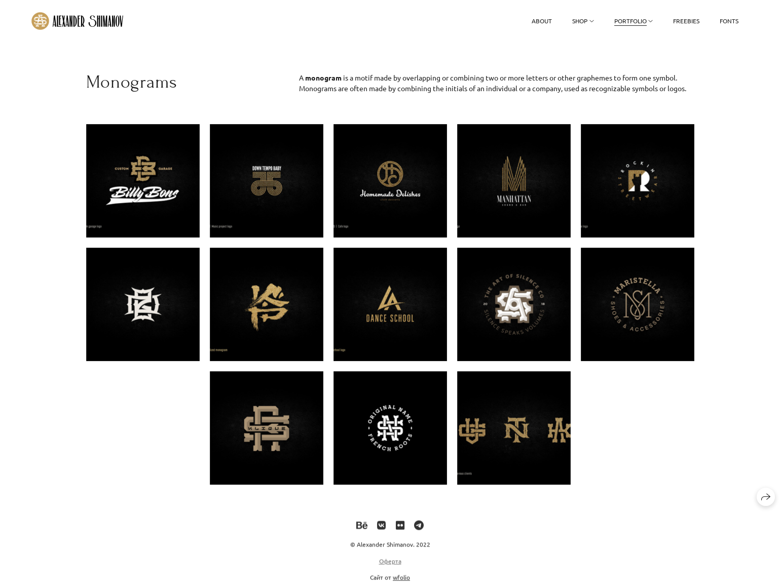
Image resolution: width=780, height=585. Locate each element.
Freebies (686, 21)
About (542, 21)
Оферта (390, 565)
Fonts (729, 21)
